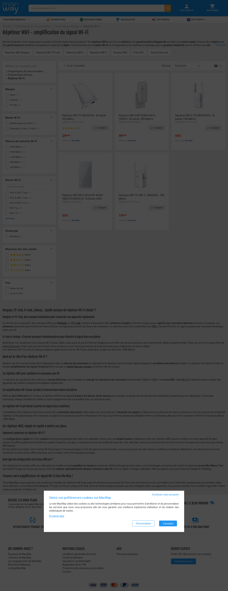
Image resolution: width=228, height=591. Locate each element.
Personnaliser (143, 523)
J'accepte (168, 523)
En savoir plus (56, 516)
